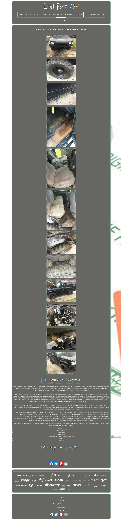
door (47, 476)
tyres (67, 481)
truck (85, 476)
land (87, 485)
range (25, 480)
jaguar (96, 486)
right (34, 480)
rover (77, 484)
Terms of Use (61, 507)
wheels (61, 475)
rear (25, 475)
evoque (74, 481)
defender (46, 479)
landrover (21, 485)
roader (103, 476)
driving (17, 481)
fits (53, 475)
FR (63, 510)
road (59, 479)
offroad (71, 475)
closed (62, 489)
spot (69, 489)
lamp (19, 475)
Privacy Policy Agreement (61, 504)
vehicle (66, 486)
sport (104, 480)
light (31, 485)
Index (61, 497)
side (96, 475)
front (95, 480)
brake (79, 476)
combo (103, 486)
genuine (54, 489)
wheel (39, 485)
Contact (61, 501)
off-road (84, 480)
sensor (41, 475)
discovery (52, 485)
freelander (33, 476)
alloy (90, 476)
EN (60, 510)
